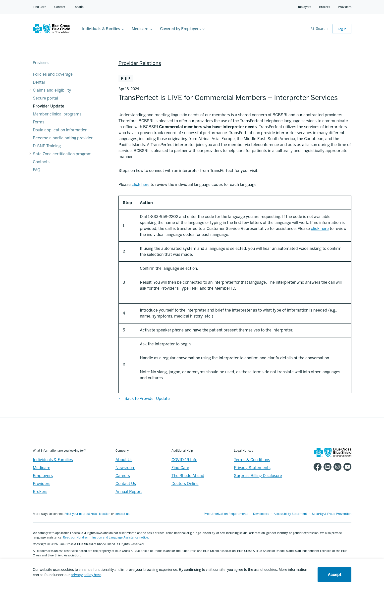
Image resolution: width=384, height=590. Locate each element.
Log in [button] (342, 29)
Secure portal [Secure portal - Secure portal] (45, 98)
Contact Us (125, 483)
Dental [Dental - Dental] (39, 82)
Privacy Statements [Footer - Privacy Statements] (252, 467)
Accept (334, 574)
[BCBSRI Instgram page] (336, 467)
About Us (123, 459)
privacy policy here (86, 575)
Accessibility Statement (290, 514)
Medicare (140, 28)
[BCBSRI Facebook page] (317, 467)
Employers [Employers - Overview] (43, 475)
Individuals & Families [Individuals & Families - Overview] (53, 459)
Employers (303, 7)
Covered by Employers (180, 28)
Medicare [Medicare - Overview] (41, 467)
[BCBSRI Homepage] (51, 32)
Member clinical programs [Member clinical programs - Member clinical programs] (57, 114)
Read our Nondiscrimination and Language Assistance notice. (106, 537)
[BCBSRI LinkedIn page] (326, 467)
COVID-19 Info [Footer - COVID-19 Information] (184, 459)
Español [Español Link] (78, 7)
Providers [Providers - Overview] (41, 483)
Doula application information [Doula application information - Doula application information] (60, 130)
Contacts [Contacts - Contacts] (41, 162)
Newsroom (125, 467)
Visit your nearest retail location (87, 514)
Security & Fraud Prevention (331, 514)
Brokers (324, 7)
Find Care (39, 7)
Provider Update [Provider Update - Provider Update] (48, 106)
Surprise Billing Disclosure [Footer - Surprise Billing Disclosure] (258, 475)
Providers (344, 7)
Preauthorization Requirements (226, 514)
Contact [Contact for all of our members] (59, 7)
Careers (122, 475)
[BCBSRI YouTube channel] (346, 467)
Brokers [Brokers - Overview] (40, 491)
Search (322, 29)
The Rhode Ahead (187, 475)
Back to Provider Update (147, 398)
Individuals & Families (101, 28)
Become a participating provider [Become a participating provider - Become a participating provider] (63, 138)
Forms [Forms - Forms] (38, 122)
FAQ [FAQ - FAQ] (36, 169)
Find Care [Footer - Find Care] (180, 467)
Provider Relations (139, 63)
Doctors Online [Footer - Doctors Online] (185, 483)
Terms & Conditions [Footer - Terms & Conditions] (252, 459)
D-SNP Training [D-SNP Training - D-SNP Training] (47, 146)
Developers (261, 514)
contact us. (122, 514)
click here (320, 228)
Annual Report (128, 491)
